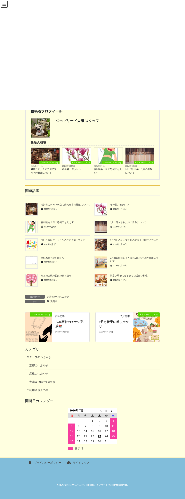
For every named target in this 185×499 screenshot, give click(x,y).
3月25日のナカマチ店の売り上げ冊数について (134, 240)
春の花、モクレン (71, 169)
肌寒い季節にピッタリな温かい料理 (129, 275)
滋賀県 (53, 301)
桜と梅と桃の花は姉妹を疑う (58, 275)
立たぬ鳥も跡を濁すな (52, 257)
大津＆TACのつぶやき (49, 162)
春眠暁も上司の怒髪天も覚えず (108, 171)
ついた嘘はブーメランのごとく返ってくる (63, 240)
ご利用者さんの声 (37, 390)
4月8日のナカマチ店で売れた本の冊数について (45, 171)
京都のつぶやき (38, 365)
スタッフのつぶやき (39, 357)
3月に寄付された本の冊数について (138, 171)
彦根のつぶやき (38, 373)
